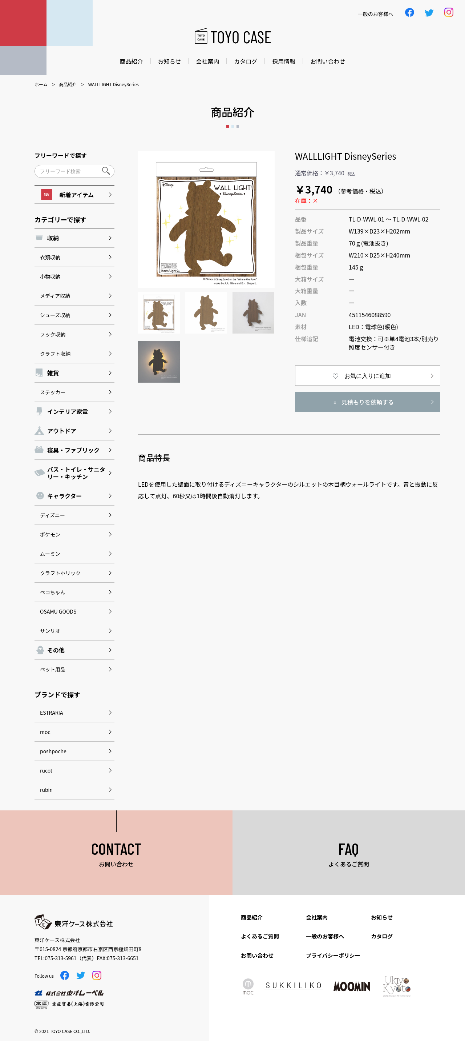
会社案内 (207, 61)
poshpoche (53, 751)
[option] (206, 219)
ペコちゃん (52, 592)
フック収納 (52, 334)
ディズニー (52, 515)
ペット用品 (52, 669)
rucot (46, 770)
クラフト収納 (55, 353)
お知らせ (169, 61)
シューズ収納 (55, 315)
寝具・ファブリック (73, 450)
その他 (56, 650)
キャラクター (64, 495)
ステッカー (52, 392)
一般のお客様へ (325, 936)
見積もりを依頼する (367, 402)
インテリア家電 (67, 411)
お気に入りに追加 (367, 376)
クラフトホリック (60, 573)
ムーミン (50, 553)
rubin (46, 789)
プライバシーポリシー (333, 955)
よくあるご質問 (260, 936)
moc (45, 731)
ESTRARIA (51, 712)
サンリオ (50, 630)
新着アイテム (67, 194)
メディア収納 (55, 295)
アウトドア (61, 430)
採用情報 (283, 61)
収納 (53, 238)
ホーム (41, 84)
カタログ (245, 61)
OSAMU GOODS (58, 611)
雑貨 (53, 372)
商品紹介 (131, 61)
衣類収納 (50, 257)
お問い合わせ (327, 61)
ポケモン (50, 534)
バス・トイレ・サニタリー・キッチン (76, 473)
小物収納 (50, 276)
